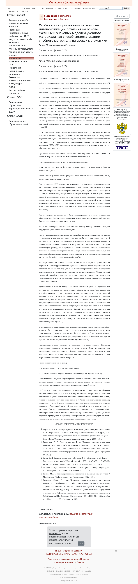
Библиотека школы (18, 23)
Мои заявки (122, 16)
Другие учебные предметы (17, 92)
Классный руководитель (21, 48)
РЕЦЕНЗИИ (47, 8)
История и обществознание (17, 44)
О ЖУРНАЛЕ (13, 10)
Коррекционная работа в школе (21, 53)
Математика (15, 58)
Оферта (80, 562)
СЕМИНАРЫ (75, 8)
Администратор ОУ (18, 20)
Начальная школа (18, 61)
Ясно (81, 543)
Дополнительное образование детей (19, 123)
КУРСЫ (88, 553)
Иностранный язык (18, 32)
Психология (15, 67)
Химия (12, 86)
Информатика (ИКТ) (19, 36)
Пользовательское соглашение (64, 559)
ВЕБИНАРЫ (89, 8)
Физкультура (15, 83)
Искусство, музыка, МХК (21, 39)
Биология (14, 26)
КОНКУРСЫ (61, 8)
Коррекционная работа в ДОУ (21, 110)
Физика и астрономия (20, 80)
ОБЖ (11, 64)
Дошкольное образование (15, 104)
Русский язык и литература (16, 72)
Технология (14, 77)
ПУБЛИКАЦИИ (62, 550)
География (14, 29)
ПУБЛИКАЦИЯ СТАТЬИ (28, 10)
